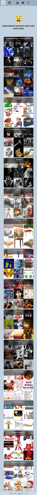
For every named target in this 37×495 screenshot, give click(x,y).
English (11, 493)
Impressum (21, 493)
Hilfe (15, 493)
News (26, 493)
